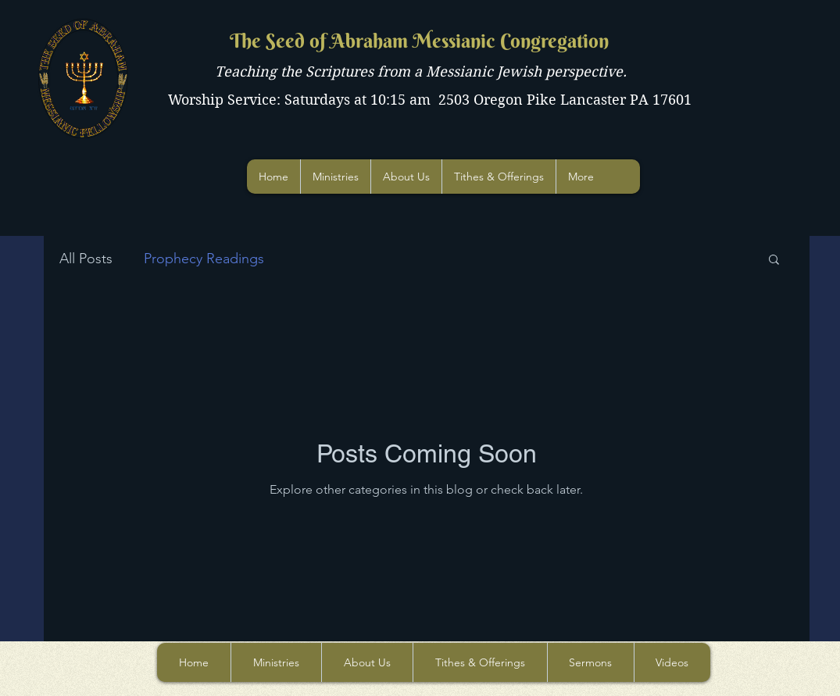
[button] (774, 260)
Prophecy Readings (204, 258)
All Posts (86, 258)
